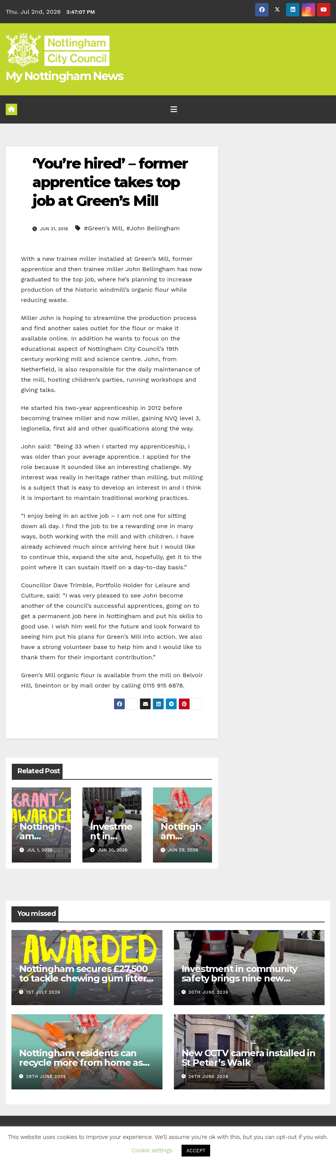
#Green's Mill (103, 228)
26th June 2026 (208, 1076)
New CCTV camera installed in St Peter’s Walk (248, 1057)
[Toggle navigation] (174, 109)
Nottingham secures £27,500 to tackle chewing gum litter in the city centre (83, 978)
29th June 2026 (46, 1076)
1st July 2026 (43, 992)
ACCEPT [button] (195, 1150)
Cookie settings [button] (152, 1150)
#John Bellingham (153, 228)
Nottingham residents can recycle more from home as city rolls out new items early (83, 1062)
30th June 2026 (208, 992)
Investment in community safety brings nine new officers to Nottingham (239, 978)
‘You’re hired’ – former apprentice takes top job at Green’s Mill (110, 182)
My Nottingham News (64, 76)
